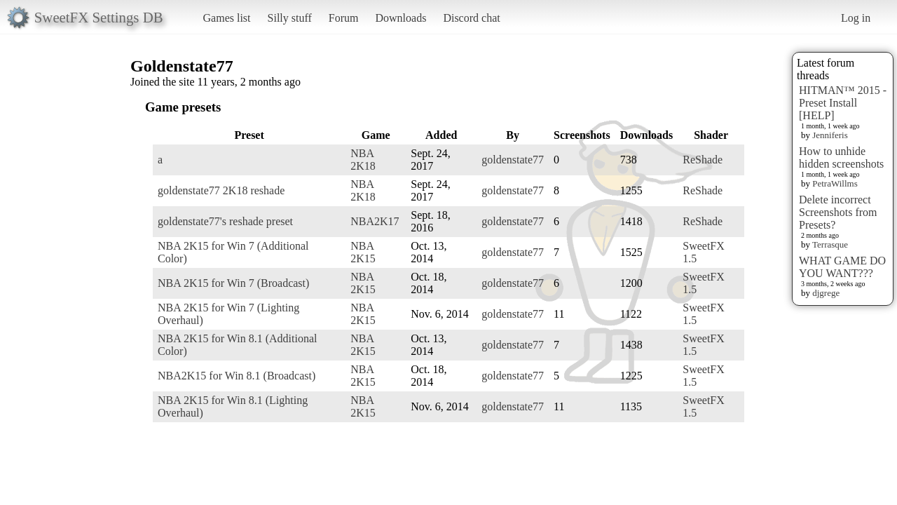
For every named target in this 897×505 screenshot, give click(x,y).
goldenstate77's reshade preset (225, 221)
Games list (227, 18)
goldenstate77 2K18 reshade (221, 190)
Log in (855, 18)
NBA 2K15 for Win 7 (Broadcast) (233, 283)
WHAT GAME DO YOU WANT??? (842, 267)
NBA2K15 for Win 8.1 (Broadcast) (236, 376)
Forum (344, 18)
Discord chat (471, 18)
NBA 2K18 (363, 159)
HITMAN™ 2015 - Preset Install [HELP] (842, 102)
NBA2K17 (374, 221)
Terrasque (830, 244)
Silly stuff (290, 18)
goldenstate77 (512, 160)
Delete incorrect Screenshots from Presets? (838, 212)
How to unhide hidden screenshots (841, 157)
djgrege (826, 293)
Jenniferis (830, 135)
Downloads (400, 18)
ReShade (703, 160)
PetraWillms (834, 183)
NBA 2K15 (363, 252)
